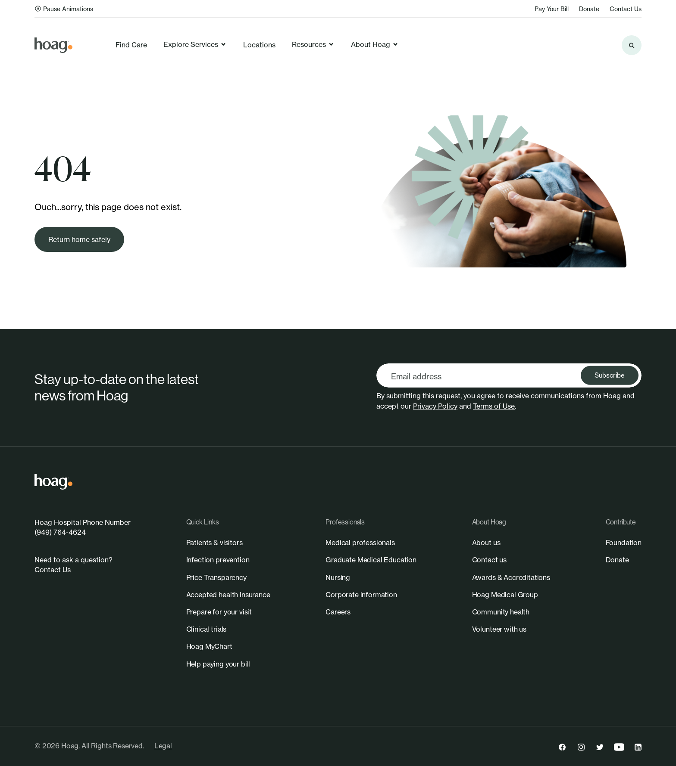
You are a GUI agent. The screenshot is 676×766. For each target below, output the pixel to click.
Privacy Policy (435, 406)
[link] (53, 45)
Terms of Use (494, 406)
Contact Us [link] (626, 8)
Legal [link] (163, 745)
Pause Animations (63, 8)
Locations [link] (259, 44)
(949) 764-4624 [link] (60, 532)
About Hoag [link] (375, 44)
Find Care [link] (131, 44)
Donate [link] (589, 8)
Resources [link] (313, 44)
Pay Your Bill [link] (552, 8)
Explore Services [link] (195, 44)
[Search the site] (632, 45)
